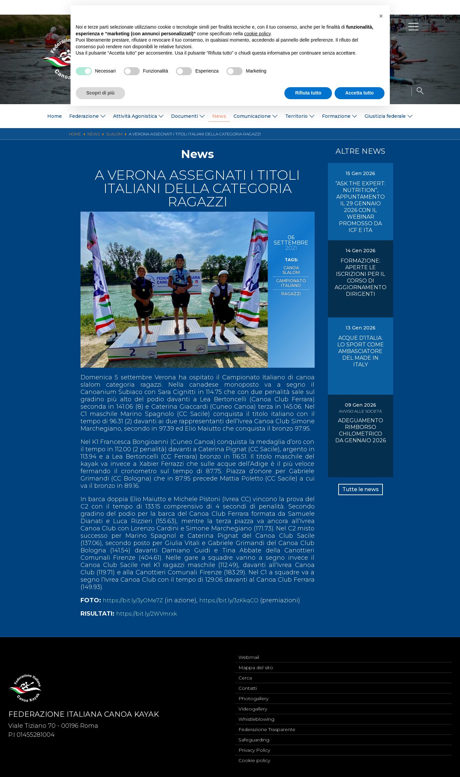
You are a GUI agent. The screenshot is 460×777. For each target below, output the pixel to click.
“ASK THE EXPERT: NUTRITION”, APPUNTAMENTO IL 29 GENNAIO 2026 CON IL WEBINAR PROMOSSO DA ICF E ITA (360, 206)
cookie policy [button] (257, 33)
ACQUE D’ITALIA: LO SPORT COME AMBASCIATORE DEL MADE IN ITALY (360, 351)
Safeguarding (253, 738)
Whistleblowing (256, 716)
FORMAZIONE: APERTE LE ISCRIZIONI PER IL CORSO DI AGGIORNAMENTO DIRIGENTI (360, 277)
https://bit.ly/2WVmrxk (149, 613)
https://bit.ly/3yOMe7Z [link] (135, 600)
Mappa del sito (255, 661)
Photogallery (253, 694)
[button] (381, 16)
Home (54, 116)
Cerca (245, 672)
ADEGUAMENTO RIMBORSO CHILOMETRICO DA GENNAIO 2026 (360, 430)
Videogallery (252, 705)
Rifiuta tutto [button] (308, 93)
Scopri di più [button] (100, 93)
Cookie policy (254, 760)
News (219, 116)
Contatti (247, 683)
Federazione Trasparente (266, 727)
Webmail (248, 650)
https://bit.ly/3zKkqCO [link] (236, 600)
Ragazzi (291, 286)
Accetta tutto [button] (359, 93)
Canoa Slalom (291, 267)
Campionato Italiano (291, 276)
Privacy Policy (254, 749)
